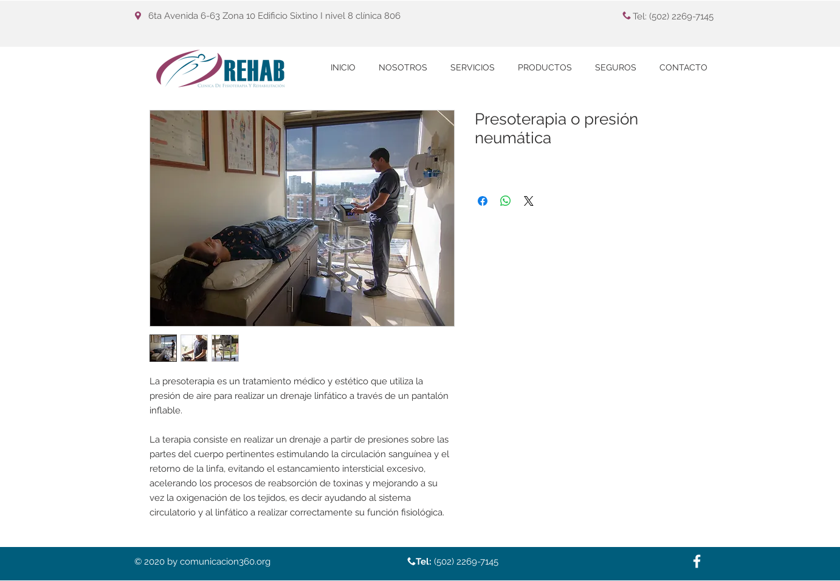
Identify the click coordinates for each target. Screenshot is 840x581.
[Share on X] (529, 201)
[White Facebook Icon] (697, 561)
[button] (472, 67)
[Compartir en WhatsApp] (505, 201)
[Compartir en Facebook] (482, 201)
